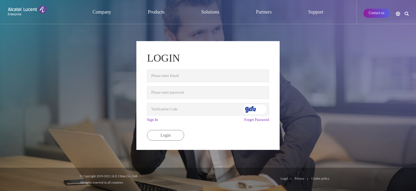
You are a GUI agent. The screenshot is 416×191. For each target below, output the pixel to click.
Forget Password (256, 120)
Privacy (300, 178)
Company (102, 12)
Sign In (152, 120)
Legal (284, 178)
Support (315, 12)
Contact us (377, 13)
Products (156, 12)
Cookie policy (320, 178)
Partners (264, 12)
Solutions (210, 12)
